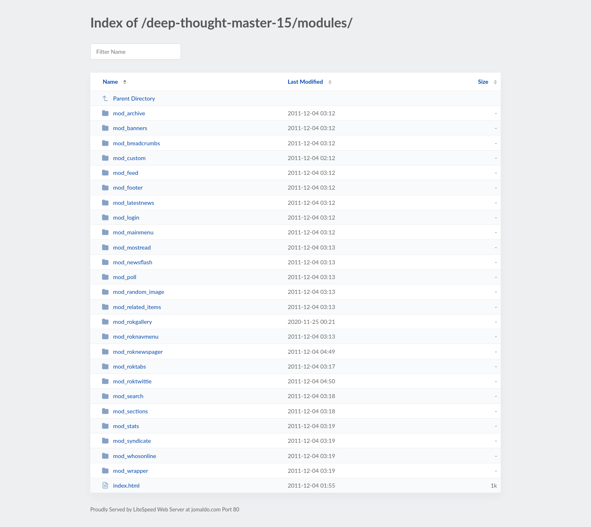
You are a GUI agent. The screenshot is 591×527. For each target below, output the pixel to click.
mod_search (122, 395)
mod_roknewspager (132, 351)
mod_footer (122, 187)
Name (110, 81)
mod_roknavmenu (130, 336)
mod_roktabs (124, 366)
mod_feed (120, 172)
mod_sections (125, 411)
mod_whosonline (129, 455)
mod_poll (119, 276)
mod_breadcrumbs (131, 143)
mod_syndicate (126, 440)
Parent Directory (128, 98)
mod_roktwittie (126, 381)
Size (483, 81)
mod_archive (123, 113)
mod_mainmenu (127, 232)
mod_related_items (131, 306)
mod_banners (124, 127)
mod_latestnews (128, 202)
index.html (121, 485)
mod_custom (124, 157)
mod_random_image (133, 291)
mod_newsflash (127, 262)
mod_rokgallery (127, 321)
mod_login (120, 217)
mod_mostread (126, 247)
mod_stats (120, 425)
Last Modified (305, 81)
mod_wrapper (125, 470)
